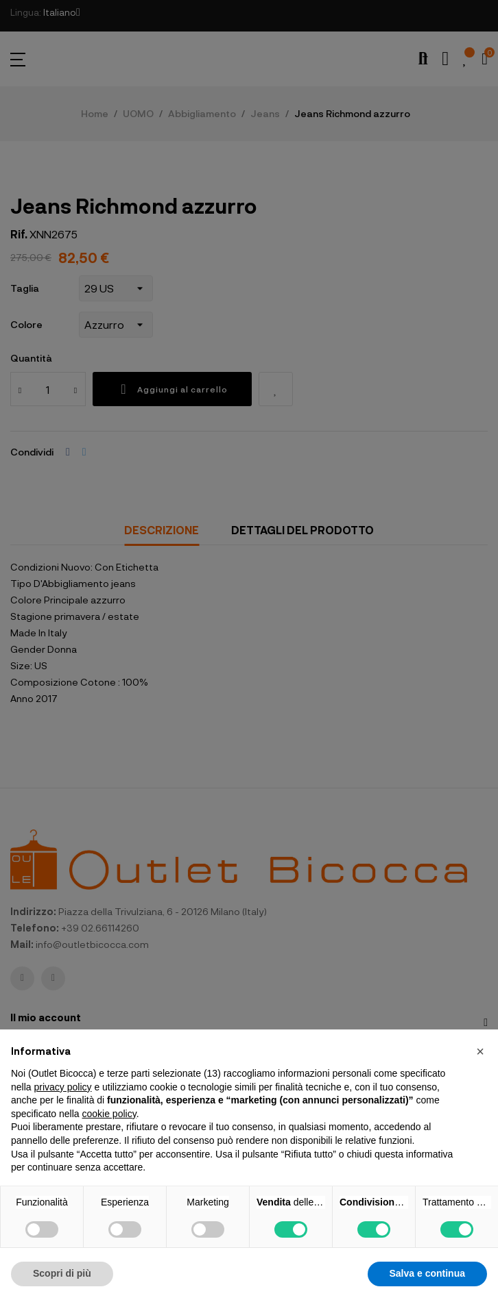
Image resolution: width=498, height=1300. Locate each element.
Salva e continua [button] (427, 1273)
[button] (480, 1051)
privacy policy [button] (62, 1087)
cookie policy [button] (109, 1113)
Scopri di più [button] (62, 1273)
